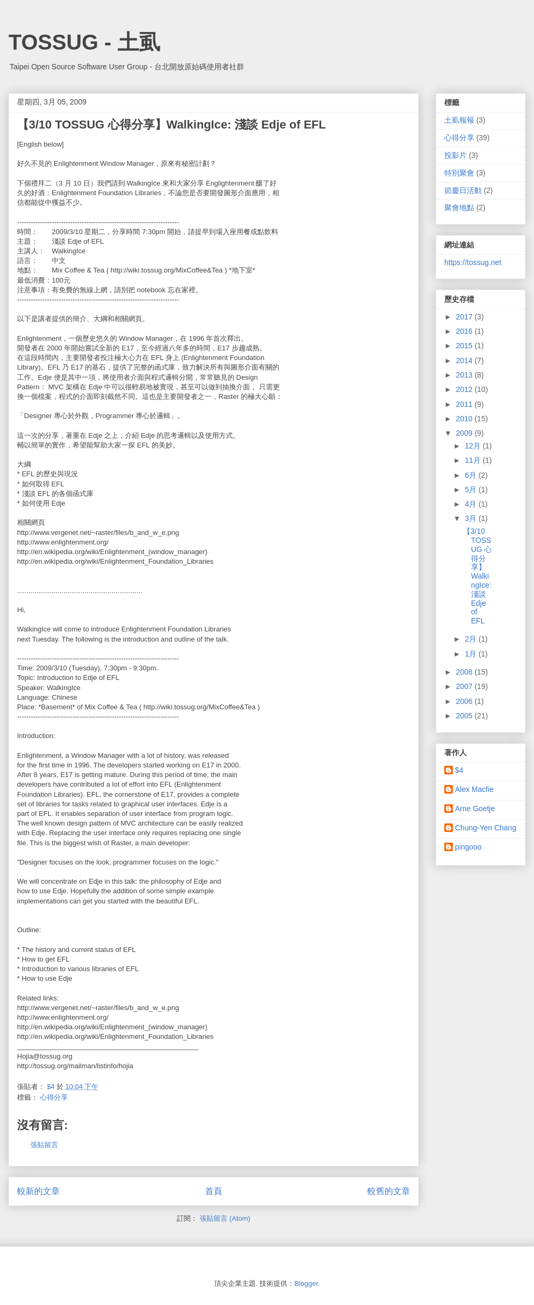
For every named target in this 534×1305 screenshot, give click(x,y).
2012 (465, 389)
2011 (465, 404)
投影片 (455, 155)
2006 (465, 701)
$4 (459, 770)
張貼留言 (44, 1145)
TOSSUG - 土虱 (84, 42)
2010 (465, 418)
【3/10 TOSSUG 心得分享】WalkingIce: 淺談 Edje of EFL (477, 576)
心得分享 (54, 1097)
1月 (471, 654)
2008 (465, 672)
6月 (471, 475)
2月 (471, 639)
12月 (473, 446)
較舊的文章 (388, 1191)
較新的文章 (38, 1191)
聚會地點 (459, 207)
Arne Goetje (475, 808)
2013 (465, 375)
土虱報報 (459, 120)
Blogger (306, 1283)
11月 (473, 460)
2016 (465, 331)
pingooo (468, 847)
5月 (471, 489)
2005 (465, 715)
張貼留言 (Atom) (225, 1218)
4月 (471, 504)
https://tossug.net (472, 262)
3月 (471, 518)
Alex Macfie (474, 789)
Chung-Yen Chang (485, 827)
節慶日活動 (463, 190)
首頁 (213, 1191)
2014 (465, 360)
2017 (465, 317)
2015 (465, 345)
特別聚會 (459, 173)
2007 (465, 686)
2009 (465, 433)
